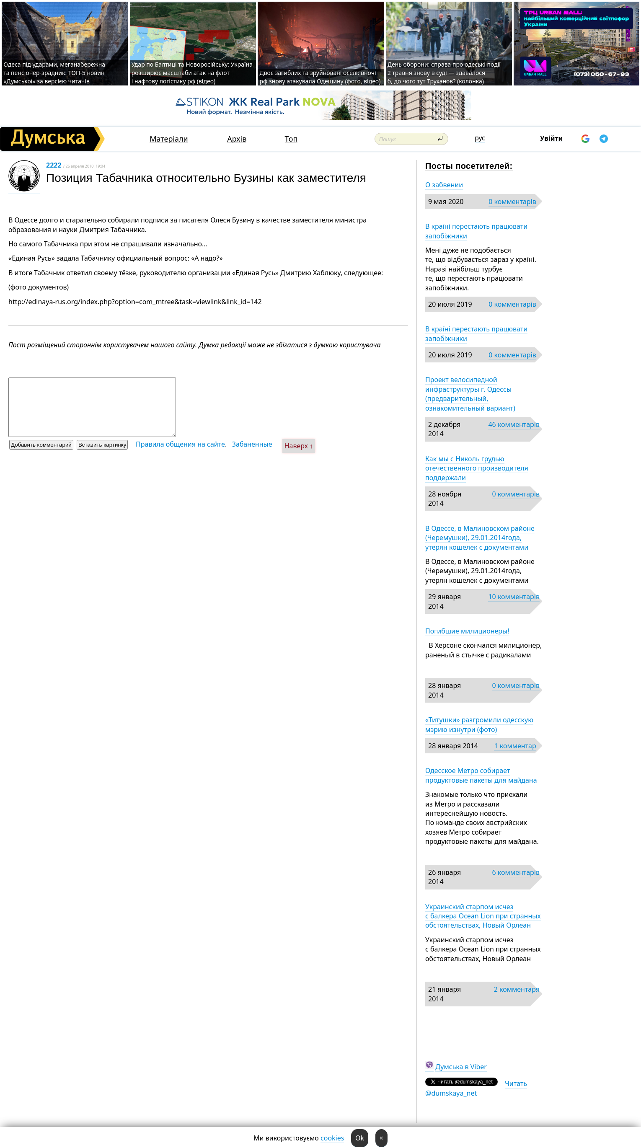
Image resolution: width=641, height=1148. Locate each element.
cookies (332, 1138)
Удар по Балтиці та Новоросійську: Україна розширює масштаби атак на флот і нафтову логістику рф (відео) (192, 72)
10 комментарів (514, 596)
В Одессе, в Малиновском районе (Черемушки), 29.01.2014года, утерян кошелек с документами (480, 538)
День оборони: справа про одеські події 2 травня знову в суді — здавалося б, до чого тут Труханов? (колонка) (444, 72)
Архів (236, 139)
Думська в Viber (461, 1066)
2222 (54, 165)
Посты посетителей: (469, 166)
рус (480, 137)
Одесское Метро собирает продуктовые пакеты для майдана (481, 775)
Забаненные (252, 444)
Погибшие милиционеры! (467, 631)
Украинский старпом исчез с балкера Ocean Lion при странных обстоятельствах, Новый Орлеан (483, 916)
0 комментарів (512, 201)
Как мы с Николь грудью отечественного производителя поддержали (476, 468)
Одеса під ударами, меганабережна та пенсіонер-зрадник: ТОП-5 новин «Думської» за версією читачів (54, 72)
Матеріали (169, 139)
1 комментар (515, 745)
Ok (359, 1138)
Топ (291, 139)
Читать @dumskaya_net (476, 1088)
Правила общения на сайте (180, 444)
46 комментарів (514, 424)
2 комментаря (517, 989)
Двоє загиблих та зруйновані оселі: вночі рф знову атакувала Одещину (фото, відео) (319, 77)
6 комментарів (516, 872)
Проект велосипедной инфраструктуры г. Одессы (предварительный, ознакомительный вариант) (472, 393)
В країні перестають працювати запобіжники (476, 231)
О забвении (444, 184)
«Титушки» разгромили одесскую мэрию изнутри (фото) (479, 724)
